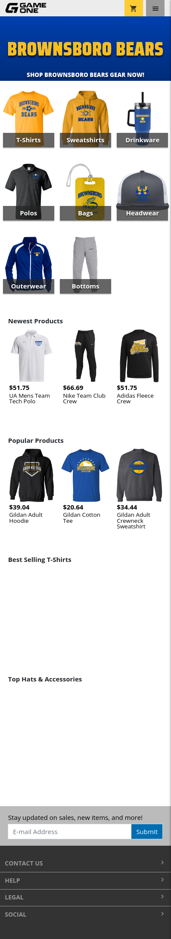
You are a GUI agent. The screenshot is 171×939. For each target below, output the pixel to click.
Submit (147, 831)
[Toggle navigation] (155, 8)
